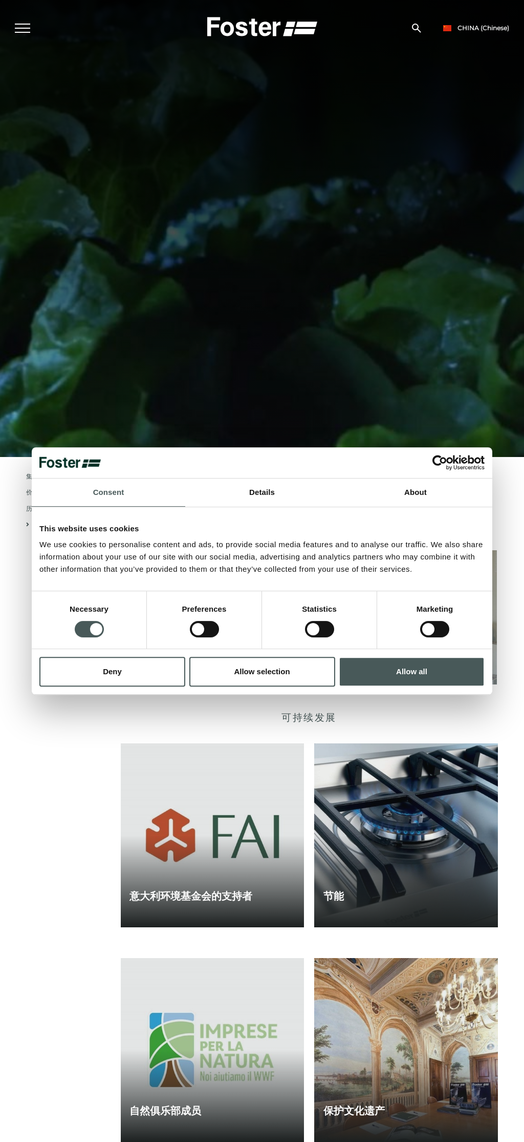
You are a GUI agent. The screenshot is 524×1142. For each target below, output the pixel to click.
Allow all (411, 671)
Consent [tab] (108, 492)
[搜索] (416, 29)
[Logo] (262, 26)
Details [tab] (262, 492)
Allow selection (262, 671)
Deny (112, 671)
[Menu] (23, 28)
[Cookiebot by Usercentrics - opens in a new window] (440, 462)
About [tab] (415, 492)
